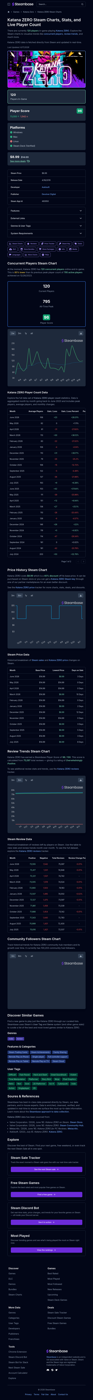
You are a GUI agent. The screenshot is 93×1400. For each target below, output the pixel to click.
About (53, 1394)
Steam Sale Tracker (57, 1312)
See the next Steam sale (46, 1169)
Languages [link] (14, 255)
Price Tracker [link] (47, 244)
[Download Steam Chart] (81, 333)
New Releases (55, 1289)
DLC (11, 1278)
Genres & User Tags (46, 225)
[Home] (9, 12)
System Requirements (46, 233)
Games (16, 12)
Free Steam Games (57, 1323)
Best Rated (53, 1273)
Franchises (14, 1339)
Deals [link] (78, 244)
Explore (12, 1378)
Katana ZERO (62, 30)
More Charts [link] (31, 255)
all (32, 333)
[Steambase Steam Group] (52, 1370)
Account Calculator (18, 1373)
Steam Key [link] (64, 244)
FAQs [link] (45, 255)
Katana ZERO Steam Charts (49, 12)
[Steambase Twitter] (56, 1370)
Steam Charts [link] (16, 244)
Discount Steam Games (59, 1318)
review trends (71, 34)
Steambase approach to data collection (49, 1111)
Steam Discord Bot (18, 1357)
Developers (14, 1328)
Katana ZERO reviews (68, 768)
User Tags (14, 1323)
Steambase (51, 1357)
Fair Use (45, 1394)
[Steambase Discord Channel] (48, 1370)
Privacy (28, 1394)
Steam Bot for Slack (18, 1362)
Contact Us (63, 1394)
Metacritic (73, 1128)
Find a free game (46, 1194)
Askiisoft (46, 187)
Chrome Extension (18, 1351)
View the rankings (46, 1250)
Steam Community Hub (71, 1125)
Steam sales (38, 660)
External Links (46, 218)
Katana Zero (28, 12)
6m (19, 595)
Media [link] (73, 249)
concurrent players (53, 34)
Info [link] (62, 249)
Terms (36, 1394)
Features (46, 210)
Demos (12, 1284)
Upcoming (53, 1294)
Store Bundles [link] (27, 249)
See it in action (46, 1222)
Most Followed (55, 1284)
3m (19, 333)
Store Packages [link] (46, 249)
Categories (14, 1318)
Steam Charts (15, 1294)
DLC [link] (12, 249)
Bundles (13, 1289)
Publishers (14, 1333)
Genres (12, 1312)
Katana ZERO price (25, 587)
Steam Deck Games (57, 1300)
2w (12, 333)
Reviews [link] (32, 244)
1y (26, 333)
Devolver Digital (49, 194)
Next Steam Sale (17, 1367)
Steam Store (76, 1122)
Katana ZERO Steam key (63, 579)
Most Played (54, 1278)
